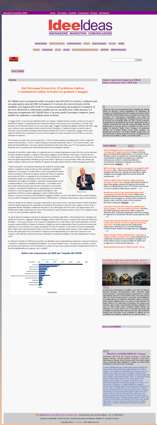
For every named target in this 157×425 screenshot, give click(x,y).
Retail (57, 50)
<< (130, 146)
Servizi (66, 50)
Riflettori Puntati (118, 50)
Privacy (93, 13)
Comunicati (83, 13)
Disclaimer (104, 13)
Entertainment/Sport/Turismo (85, 50)
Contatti (72, 13)
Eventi (86, 43)
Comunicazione (74, 43)
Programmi (47, 50)
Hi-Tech (112, 43)
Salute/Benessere (57, 43)
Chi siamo (62, 13)
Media (121, 43)
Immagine (119, 164)
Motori (36, 50)
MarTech (104, 50)
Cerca (138, 60)
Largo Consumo (99, 43)
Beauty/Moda (40, 43)
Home (53, 13)
